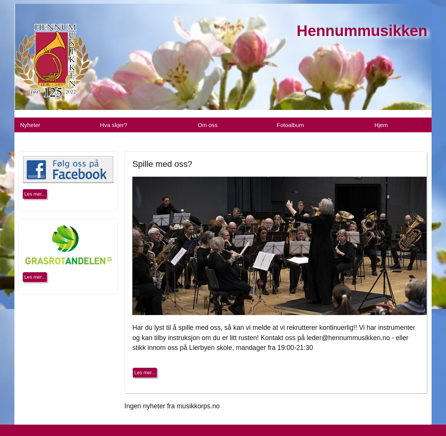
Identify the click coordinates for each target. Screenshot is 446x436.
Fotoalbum (290, 125)
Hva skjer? (113, 125)
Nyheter (30, 125)
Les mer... (144, 372)
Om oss (207, 125)
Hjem (381, 125)
